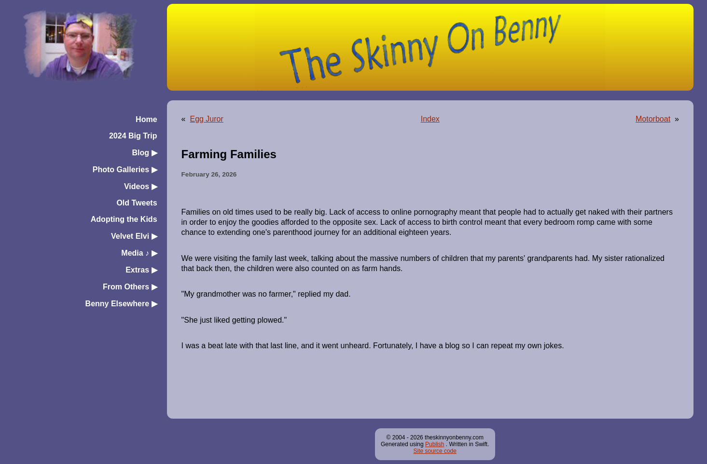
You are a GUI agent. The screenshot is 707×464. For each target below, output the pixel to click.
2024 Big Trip (133, 136)
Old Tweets (136, 203)
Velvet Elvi (134, 236)
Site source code (435, 451)
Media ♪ (139, 253)
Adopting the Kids (124, 219)
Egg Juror (206, 119)
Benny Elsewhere (121, 304)
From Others (130, 287)
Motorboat (653, 119)
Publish (434, 444)
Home (146, 119)
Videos (140, 186)
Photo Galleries (125, 169)
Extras (141, 270)
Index (430, 119)
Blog (144, 153)
